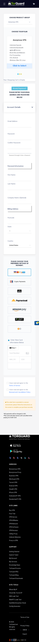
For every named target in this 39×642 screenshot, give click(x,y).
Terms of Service (14, 385)
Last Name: (12, 184)
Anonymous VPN (14, 469)
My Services (13, 561)
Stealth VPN (13, 489)
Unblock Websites (15, 537)
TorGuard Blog (14, 575)
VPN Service (13, 517)
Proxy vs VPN (13, 540)
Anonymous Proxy (15, 472)
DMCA (25, 630)
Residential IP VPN (15, 499)
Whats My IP (13, 589)
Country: (10, 241)
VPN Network (13, 524)
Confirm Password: (14, 143)
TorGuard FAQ (13, 572)
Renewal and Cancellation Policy (19, 392)
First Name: (12, 175)
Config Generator (14, 606)
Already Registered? (19, 88)
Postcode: (11, 218)
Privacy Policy (24, 625)
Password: (11, 134)
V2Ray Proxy (13, 534)
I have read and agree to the (18, 384)
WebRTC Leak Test (15, 599)
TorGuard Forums (15, 568)
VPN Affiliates (13, 520)
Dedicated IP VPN (14, 496)
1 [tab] (18, 74)
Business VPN (13, 476)
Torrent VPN (13, 482)
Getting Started (14, 551)
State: (10, 227)
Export (25, 634)
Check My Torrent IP (15, 593)
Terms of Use (24, 617)
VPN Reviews (13, 530)
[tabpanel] (19, 53)
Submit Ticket (13, 555)
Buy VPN (12, 510)
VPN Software (14, 527)
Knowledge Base (14, 565)
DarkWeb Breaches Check (17, 603)
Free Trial (12, 513)
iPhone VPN (13, 492)
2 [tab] (19, 74)
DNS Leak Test (14, 596)
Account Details (13, 107)
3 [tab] (21, 74)
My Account (13, 558)
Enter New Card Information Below (16, 341)
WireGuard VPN (14, 479)
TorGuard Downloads (16, 578)
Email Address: (13, 121)
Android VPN (13, 486)
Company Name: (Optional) (17, 198)
